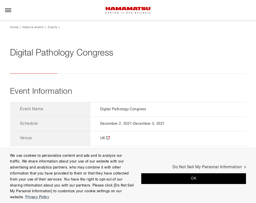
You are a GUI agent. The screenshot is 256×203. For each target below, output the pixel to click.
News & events (33, 27)
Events (52, 27)
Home (14, 27)
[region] (128, 175)
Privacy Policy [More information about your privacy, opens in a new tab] (37, 197)
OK (193, 178)
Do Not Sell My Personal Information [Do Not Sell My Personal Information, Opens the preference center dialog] (207, 167)
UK (102, 138)
